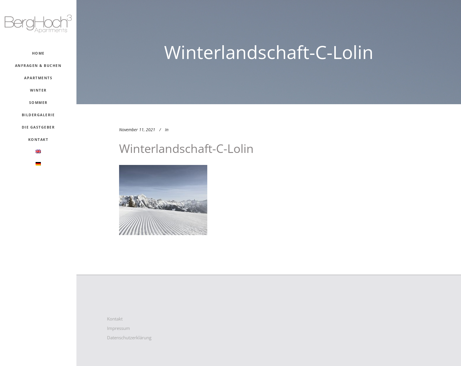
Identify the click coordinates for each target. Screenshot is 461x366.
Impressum (118, 328)
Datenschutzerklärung (129, 337)
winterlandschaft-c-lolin (186, 148)
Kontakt (115, 319)
